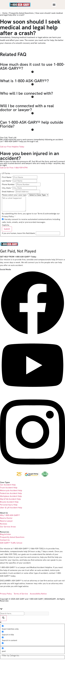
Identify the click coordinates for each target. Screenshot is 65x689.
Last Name (7, 181)
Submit (7, 229)
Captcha (5, 225)
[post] (2, 648)
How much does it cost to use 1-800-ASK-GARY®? (32, 66)
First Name (7, 177)
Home (4, 13)
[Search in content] (2, 637)
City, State (7, 188)
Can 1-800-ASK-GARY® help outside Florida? (31, 124)
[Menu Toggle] (54, 5)
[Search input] (12, 613)
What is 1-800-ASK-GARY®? (24, 80)
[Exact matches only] (2, 626)
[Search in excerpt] (2, 643)
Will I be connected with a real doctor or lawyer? (27, 107)
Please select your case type (15, 195)
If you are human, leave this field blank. (19, 233)
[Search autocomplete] (37, 613)
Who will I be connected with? (26, 93)
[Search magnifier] (3, 618)
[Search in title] (2, 631)
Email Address (9, 191)
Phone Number (9, 184)
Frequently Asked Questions (21, 13)
